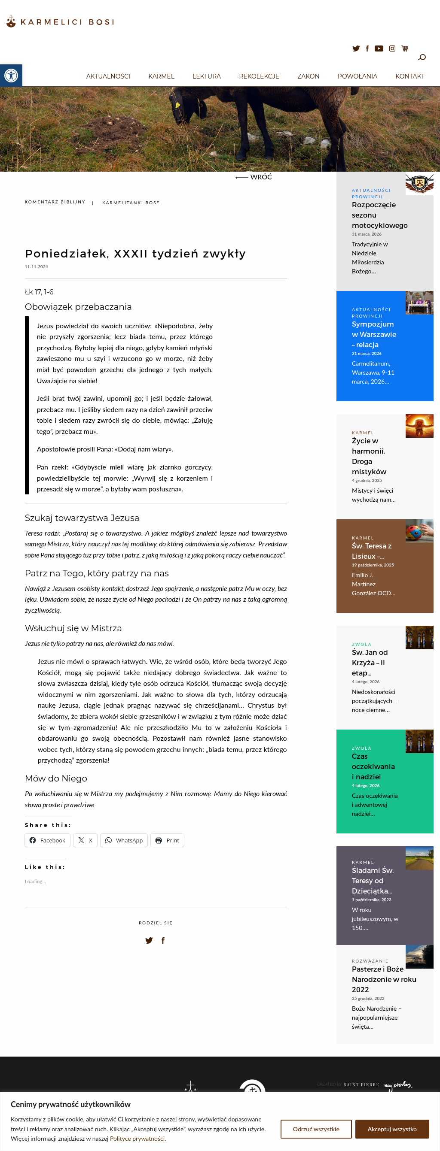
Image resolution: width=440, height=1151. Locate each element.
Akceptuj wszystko (392, 1129)
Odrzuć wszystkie (316, 1129)
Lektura (206, 76)
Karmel (161, 76)
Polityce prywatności (137, 1138)
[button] (11, 75)
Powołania (358, 76)
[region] (220, 1121)
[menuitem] (108, 75)
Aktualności (108, 76)
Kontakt (410, 76)
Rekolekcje (259, 76)
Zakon (308, 76)
